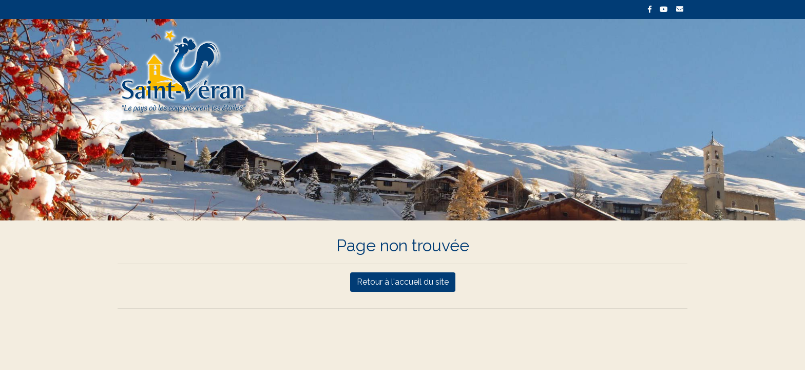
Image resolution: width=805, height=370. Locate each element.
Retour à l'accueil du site (403, 282)
